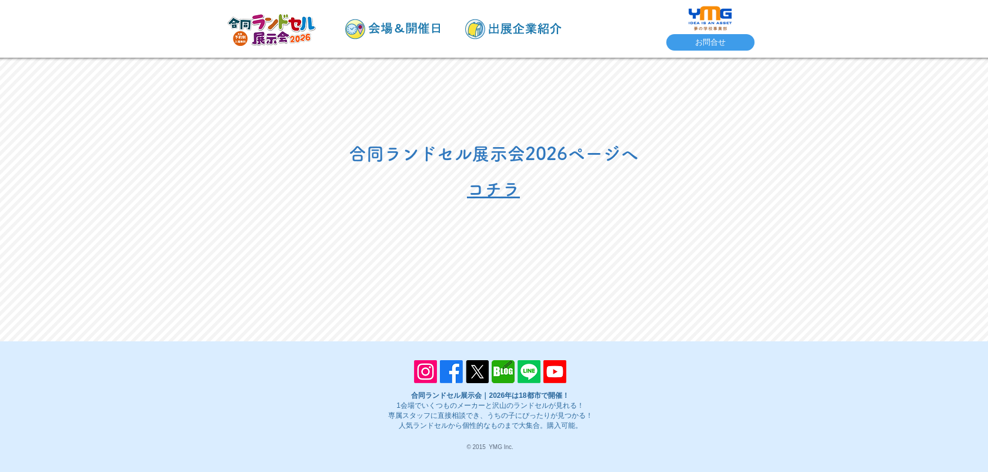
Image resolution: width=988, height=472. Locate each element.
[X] (477, 371)
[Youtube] (554, 371)
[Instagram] (425, 371)
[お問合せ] (710, 42)
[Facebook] (451, 371)
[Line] (529, 371)
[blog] (503, 371)
